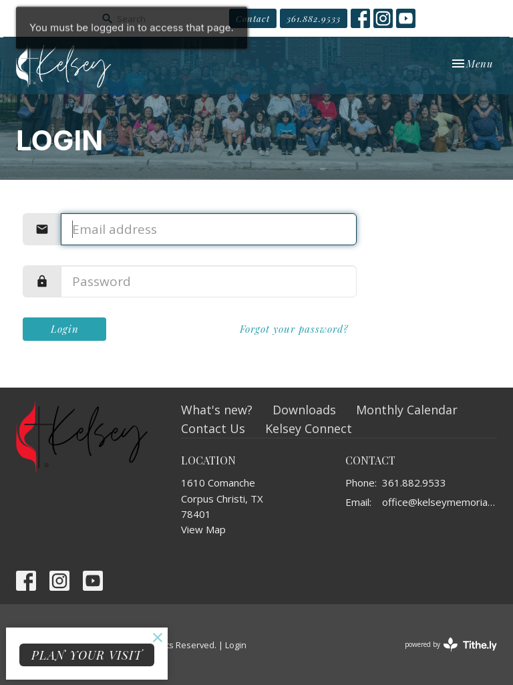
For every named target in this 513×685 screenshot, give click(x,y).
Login (65, 328)
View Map (203, 529)
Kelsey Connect (308, 428)
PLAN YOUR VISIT (86, 655)
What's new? (216, 410)
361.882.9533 (314, 18)
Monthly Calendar (407, 410)
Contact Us (213, 428)
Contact (253, 18)
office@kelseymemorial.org (439, 502)
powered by (451, 645)
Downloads (304, 410)
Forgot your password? (294, 328)
